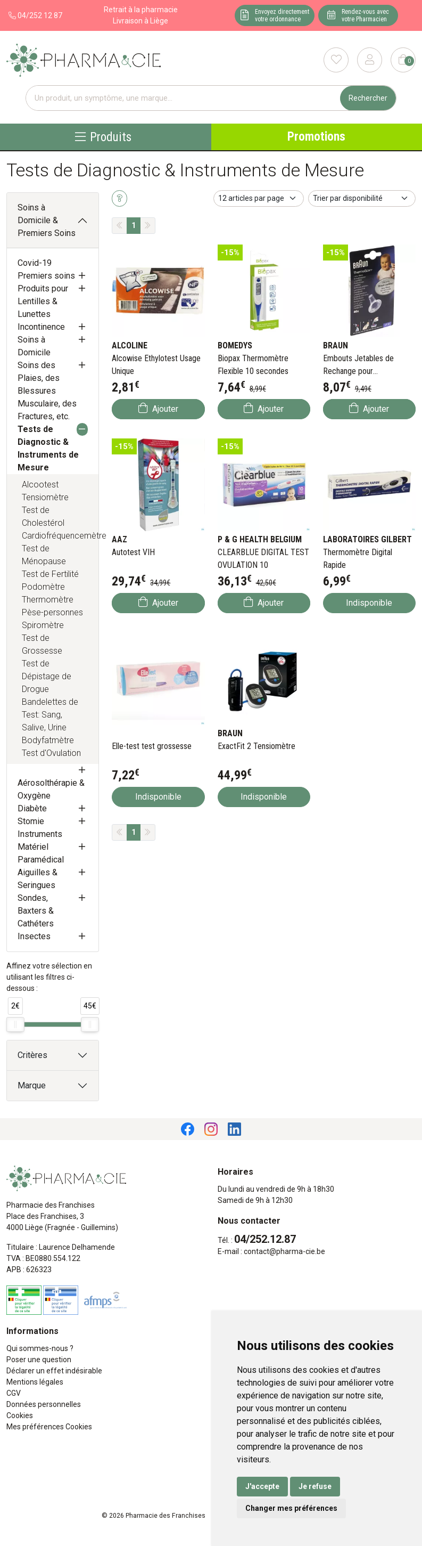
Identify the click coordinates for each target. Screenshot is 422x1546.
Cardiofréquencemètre (55, 536)
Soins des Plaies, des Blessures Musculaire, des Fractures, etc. (47, 390)
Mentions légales (34, 1382)
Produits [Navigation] (103, 137)
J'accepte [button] (262, 1486)
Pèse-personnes (52, 612)
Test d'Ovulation (51, 753)
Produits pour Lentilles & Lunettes (43, 301)
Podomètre (43, 587)
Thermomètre (47, 600)
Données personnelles (43, 1404)
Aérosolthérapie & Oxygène (51, 789)
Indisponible (369, 603)
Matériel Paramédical (41, 853)
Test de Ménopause (44, 554)
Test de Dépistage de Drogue (46, 676)
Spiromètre (43, 625)
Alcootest (40, 484)
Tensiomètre (45, 497)
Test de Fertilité (50, 574)
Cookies (19, 1415)
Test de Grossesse (42, 644)
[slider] (15, 1024)
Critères (32, 1055)
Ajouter (158, 408)
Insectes (34, 936)
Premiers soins (46, 276)
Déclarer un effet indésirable (54, 1370)
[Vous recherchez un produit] (183, 98)
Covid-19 (35, 263)
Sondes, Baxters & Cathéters (36, 911)
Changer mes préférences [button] (291, 1508)
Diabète (32, 808)
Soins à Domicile (34, 346)
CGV (13, 1393)
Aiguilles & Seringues (37, 878)
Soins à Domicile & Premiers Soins (47, 220)
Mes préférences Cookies (49, 1426)
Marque (32, 1085)
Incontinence (41, 327)
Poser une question (38, 1359)
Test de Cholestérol (43, 516)
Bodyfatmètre (48, 740)
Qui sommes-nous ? (39, 1348)
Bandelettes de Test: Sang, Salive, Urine (50, 715)
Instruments (40, 834)
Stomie (31, 821)
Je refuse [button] (315, 1486)
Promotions (316, 136)
